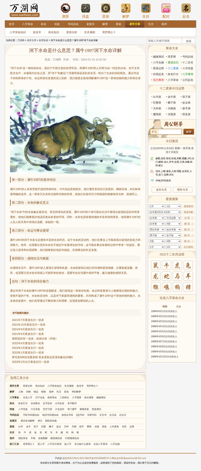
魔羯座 (157, 114)
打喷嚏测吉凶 (72, 438)
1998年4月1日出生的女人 (164, 311)
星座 (106, 10)
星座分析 (71, 32)
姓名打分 (23, 403)
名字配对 (72, 403)
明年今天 (182, 189)
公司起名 (59, 403)
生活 (58, 391)
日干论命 (40, 397)
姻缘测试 (101, 397)
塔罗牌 (172, 56)
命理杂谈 (43, 40)
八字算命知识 (18, 32)
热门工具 (14, 444)
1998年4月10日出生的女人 (165, 356)
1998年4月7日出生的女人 (164, 341)
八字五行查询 (54, 444)
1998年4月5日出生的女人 (164, 331)
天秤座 (157, 108)
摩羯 (89, 426)
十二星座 (173, 68)
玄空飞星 (47, 409)
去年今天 (161, 189)
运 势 (187, 218)
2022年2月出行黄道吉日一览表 (30, 361)
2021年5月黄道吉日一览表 (28, 333)
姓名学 (37, 32)
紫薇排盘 (84, 409)
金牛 (28, 426)
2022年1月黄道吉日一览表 (28, 352)
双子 (36, 426)
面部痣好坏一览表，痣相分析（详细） (35, 338)
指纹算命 (23, 438)
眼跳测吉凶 (56, 438)
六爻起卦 (59, 409)
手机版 (58, 458)
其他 (66, 391)
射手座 (186, 108)
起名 (186, 10)
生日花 (112, 415)
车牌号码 (91, 415)
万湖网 (20, 40)
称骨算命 (52, 397)
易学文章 (31, 40)
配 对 (187, 229)
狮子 (51, 426)
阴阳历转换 (51, 420)
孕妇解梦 (76, 391)
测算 (65, 10)
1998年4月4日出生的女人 (164, 326)
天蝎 (74, 426)
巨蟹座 (157, 102)
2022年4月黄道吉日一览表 (28, 343)
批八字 (67, 444)
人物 (20, 391)
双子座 (186, 96)
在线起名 (158, 74)
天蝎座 (172, 108)
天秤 (66, 426)
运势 (131, 426)
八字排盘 (23, 409)
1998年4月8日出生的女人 (164, 346)
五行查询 (158, 79)
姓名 (12, 403)
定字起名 (47, 403)
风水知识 (53, 32)
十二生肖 (187, 62)
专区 (124, 426)
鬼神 (51, 391)
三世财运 (64, 397)
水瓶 (97, 426)
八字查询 (187, 74)
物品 (36, 391)
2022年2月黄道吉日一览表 (28, 347)
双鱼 (104, 426)
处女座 (186, 102)
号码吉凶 (14, 415)
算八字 (41, 444)
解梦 (126, 10)
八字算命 (14, 397)
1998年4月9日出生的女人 (164, 351)
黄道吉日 (173, 62)
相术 (12, 438)
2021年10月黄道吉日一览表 (28, 324)
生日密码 (188, 247)
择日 (40, 420)
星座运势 (158, 68)
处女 (58, 426)
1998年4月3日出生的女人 (164, 321)
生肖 (146, 10)
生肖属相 (89, 32)
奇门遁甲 (72, 409)
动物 (28, 391)
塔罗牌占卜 (109, 32)
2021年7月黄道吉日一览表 (28, 319)
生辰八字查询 (100, 444)
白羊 (20, 426)
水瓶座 (172, 114)
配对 (166, 10)
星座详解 (188, 212)
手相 (33, 438)
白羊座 (157, 96)
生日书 (103, 415)
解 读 (187, 223)
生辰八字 (27, 397)
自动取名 (35, 403)
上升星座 (114, 426)
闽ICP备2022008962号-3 (98, 458)
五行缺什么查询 (82, 444)
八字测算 (76, 397)
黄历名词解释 (28, 420)
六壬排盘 (35, 409)
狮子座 (172, 102)
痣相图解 (43, 438)
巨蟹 (43, 426)
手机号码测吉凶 (31, 415)
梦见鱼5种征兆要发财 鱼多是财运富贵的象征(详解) (42, 357)
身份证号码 (67, 415)
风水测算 (89, 397)
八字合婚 (115, 444)
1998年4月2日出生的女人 (164, 316)
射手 (81, 426)
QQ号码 (80, 415)
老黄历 (13, 420)
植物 (43, 391)
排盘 (86, 10)
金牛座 (172, 96)
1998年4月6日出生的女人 (164, 336)
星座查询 (188, 206)
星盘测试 (96, 409)
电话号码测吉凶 (50, 415)
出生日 (122, 415)
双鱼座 (186, 114)
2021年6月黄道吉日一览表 (28, 329)
